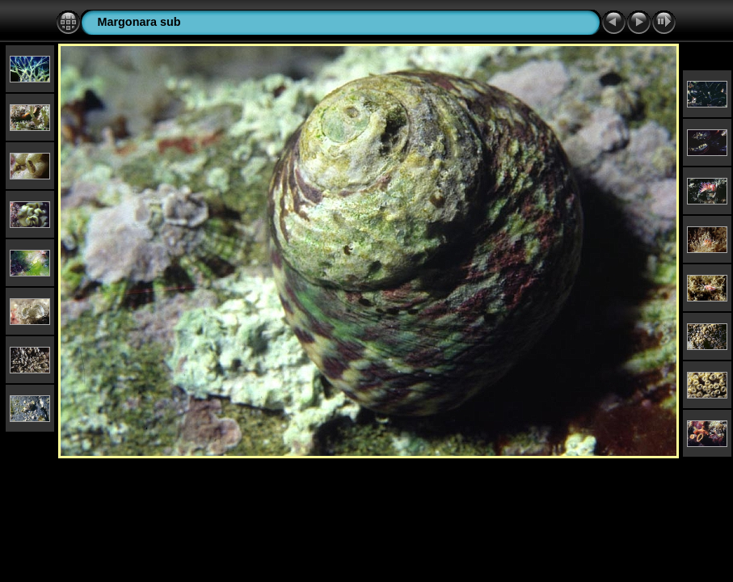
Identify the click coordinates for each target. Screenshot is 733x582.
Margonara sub (138, 21)
